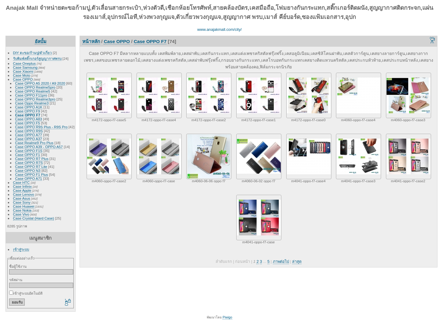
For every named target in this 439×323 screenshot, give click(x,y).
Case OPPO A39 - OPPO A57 (39, 147)
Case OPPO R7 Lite (31, 167)
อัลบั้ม (40, 41)
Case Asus (21, 198)
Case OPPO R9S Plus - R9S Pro (41, 127)
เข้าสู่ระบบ (21, 249)
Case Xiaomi (23, 71)
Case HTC (21, 182)
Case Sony (22, 202)
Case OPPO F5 (27, 123)
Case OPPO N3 (28, 170)
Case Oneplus (24, 63)
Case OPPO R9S (29, 131)
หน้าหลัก (91, 41)
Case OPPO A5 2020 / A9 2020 (40, 83)
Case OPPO (23, 79)
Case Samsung (25, 67)
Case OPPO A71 (28, 178)
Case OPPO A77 (28, 135)
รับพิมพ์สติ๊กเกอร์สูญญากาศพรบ (37, 58)
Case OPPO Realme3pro (35, 99)
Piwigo (227, 317)
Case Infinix (22, 186)
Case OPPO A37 (28, 139)
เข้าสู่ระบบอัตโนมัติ (26, 293)
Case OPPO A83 (28, 119)
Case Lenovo (23, 194)
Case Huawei (23, 206)
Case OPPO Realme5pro (35, 87)
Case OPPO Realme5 (32, 91)
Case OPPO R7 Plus (31, 159)
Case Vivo (21, 214)
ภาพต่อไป (281, 261)
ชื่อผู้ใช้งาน (18, 266)
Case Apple (22, 190)
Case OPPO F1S (29, 151)
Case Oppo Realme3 (32, 103)
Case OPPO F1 (27, 155)
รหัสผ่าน (15, 280)
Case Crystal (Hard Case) (33, 218)
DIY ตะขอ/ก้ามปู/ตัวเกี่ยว (32, 53)
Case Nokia (22, 210)
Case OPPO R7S (29, 163)
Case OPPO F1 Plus (31, 174)
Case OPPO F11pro (31, 95)
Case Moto (21, 75)
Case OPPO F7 (27, 115)
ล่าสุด (297, 261)
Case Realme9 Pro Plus (34, 143)
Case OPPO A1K (29, 107)
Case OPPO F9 (27, 111)
